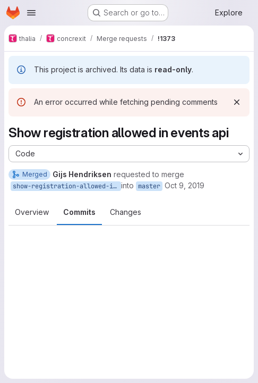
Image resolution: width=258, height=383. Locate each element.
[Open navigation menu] (31, 12)
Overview (32, 212)
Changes (125, 212)
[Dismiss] (236, 102)
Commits (79, 212)
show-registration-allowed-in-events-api (67, 186)
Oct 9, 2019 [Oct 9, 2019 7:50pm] (184, 185)
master (149, 186)
